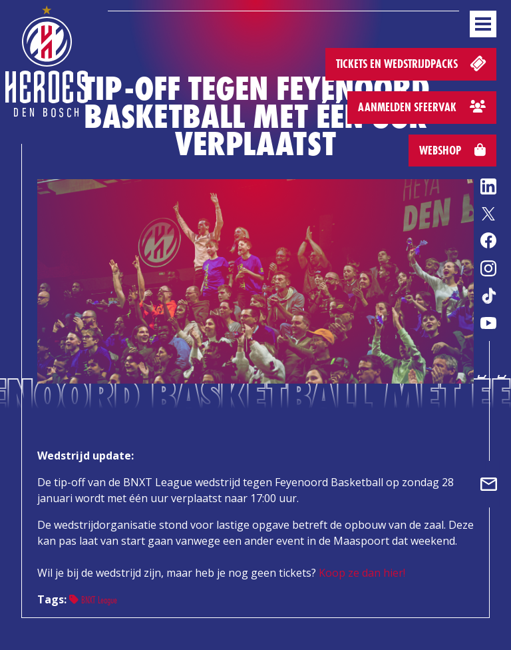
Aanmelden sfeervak (422, 107)
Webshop (452, 150)
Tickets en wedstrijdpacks (412, 63)
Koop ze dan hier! (362, 572)
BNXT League (93, 600)
